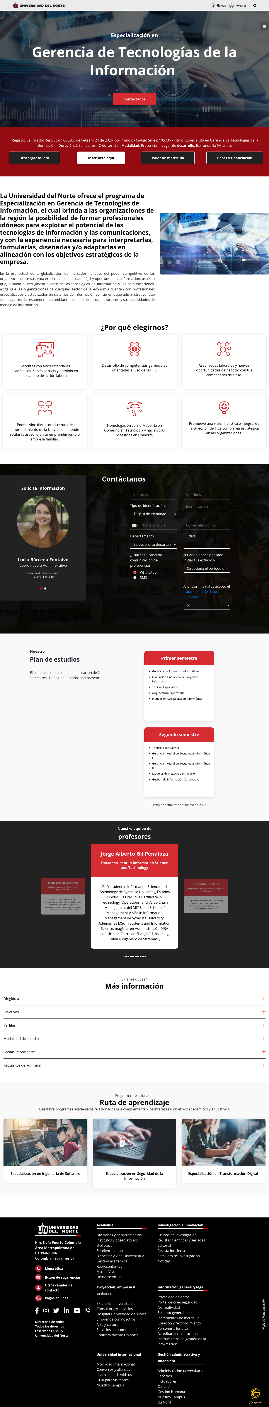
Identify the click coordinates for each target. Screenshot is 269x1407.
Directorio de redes (49, 1322)
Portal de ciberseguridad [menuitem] (177, 1302)
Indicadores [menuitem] (167, 1381)
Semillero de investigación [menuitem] (179, 1255)
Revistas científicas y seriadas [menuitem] (181, 1240)
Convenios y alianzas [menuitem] (113, 1369)
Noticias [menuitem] (164, 1261)
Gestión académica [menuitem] (112, 1261)
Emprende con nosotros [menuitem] (116, 1319)
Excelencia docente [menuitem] (112, 1250)
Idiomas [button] (218, 5)
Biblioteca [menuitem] (104, 1245)
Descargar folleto (34, 157)
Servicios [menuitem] (165, 1376)
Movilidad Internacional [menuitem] (116, 1364)
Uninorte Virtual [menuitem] (110, 1276)
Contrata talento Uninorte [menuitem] (118, 1335)
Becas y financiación (234, 157)
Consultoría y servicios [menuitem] (115, 1308)
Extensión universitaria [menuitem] (115, 1303)
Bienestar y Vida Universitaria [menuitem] (120, 1255)
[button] (255, 5)
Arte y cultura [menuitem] (107, 1324)
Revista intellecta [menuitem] (171, 1250)
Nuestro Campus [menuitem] (110, 1385)
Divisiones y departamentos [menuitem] (119, 1235)
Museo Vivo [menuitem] (106, 1271)
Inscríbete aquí (101, 157)
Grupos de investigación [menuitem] (177, 1235)
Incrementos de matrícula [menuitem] (178, 1318)
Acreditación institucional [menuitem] (178, 1333)
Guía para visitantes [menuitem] (113, 1380)
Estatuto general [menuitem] (171, 1312)
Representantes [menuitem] (109, 1266)
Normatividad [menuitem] (169, 1307)
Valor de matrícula (168, 157)
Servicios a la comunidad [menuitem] (117, 1329)
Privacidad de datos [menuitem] (173, 1297)
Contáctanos (134, 99)
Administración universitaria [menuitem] (180, 1370)
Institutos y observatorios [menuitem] (117, 1240)
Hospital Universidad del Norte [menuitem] (121, 1314)
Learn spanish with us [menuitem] (114, 1374)
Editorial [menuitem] (164, 1245)
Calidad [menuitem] (164, 1386)
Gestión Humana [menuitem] (171, 1391)
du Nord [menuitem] (164, 1402)
